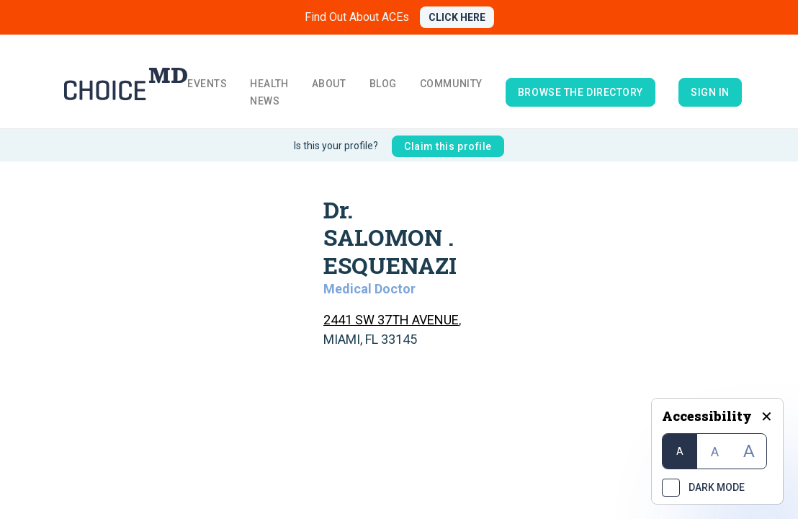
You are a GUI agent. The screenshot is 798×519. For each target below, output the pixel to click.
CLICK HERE (457, 17)
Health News (269, 92)
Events (207, 83)
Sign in (710, 92)
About (329, 83)
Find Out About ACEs (357, 17)
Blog (383, 83)
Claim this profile (448, 146)
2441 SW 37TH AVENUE (391, 319)
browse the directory (580, 92)
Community (451, 83)
